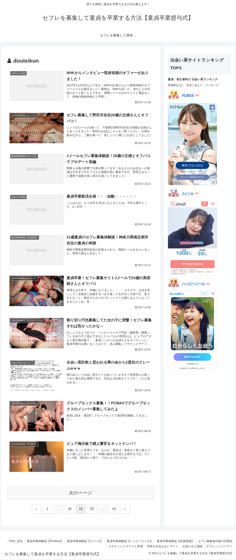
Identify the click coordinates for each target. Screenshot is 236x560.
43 (114, 509)
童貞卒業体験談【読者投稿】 (174, 542)
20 (92, 509)
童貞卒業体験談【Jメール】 (83, 542)
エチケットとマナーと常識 (124, 547)
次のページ (80, 493)
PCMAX (188, 95)
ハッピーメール (193, 283)
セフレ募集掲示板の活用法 (215, 542)
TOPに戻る (13, 542)
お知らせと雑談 (192, 547)
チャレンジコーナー (219, 547)
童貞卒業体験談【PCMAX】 (43, 542)
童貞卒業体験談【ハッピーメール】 (129, 542)
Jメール (188, 193)
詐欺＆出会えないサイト (161, 547)
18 (69, 509)
